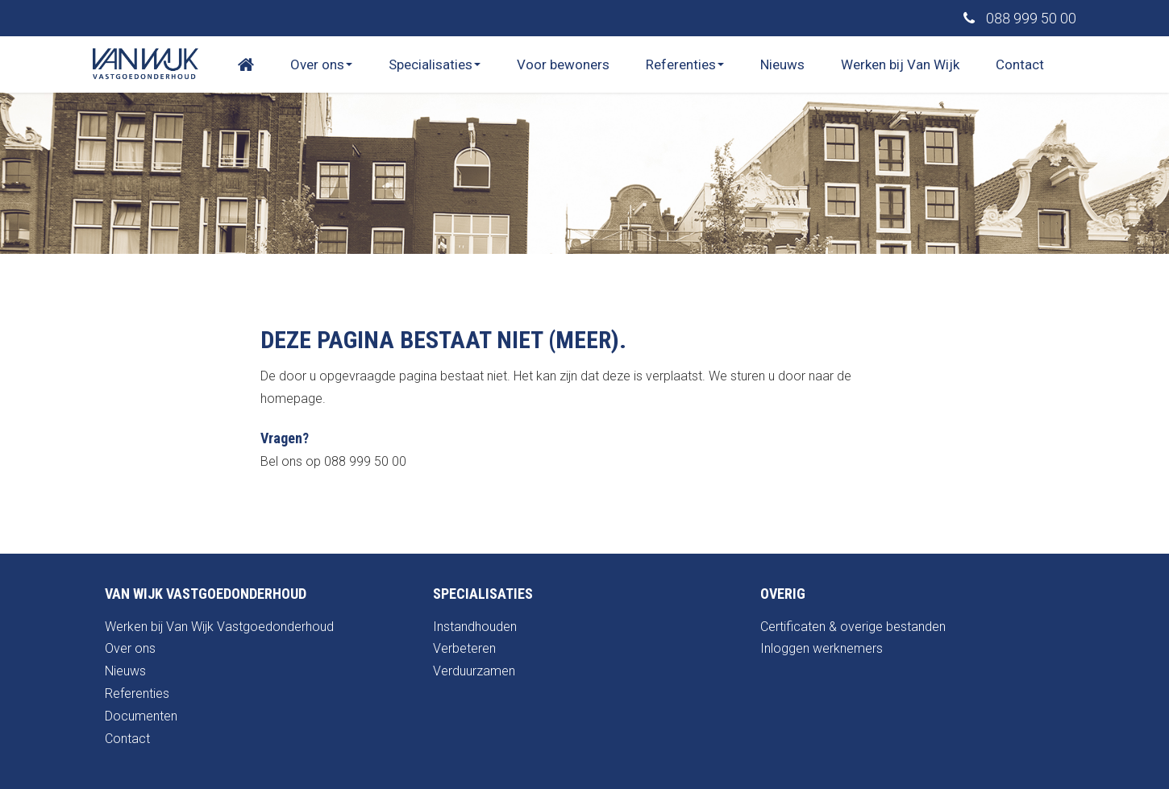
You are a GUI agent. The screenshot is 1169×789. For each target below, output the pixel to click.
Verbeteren (464, 648)
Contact (1020, 64)
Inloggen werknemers (821, 648)
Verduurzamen (474, 671)
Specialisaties (434, 64)
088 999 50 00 (1019, 18)
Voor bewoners (563, 64)
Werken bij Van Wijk (900, 64)
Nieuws (782, 64)
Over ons (321, 64)
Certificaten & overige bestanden (853, 626)
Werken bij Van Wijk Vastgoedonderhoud (219, 626)
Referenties (685, 64)
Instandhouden (475, 626)
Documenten (141, 716)
